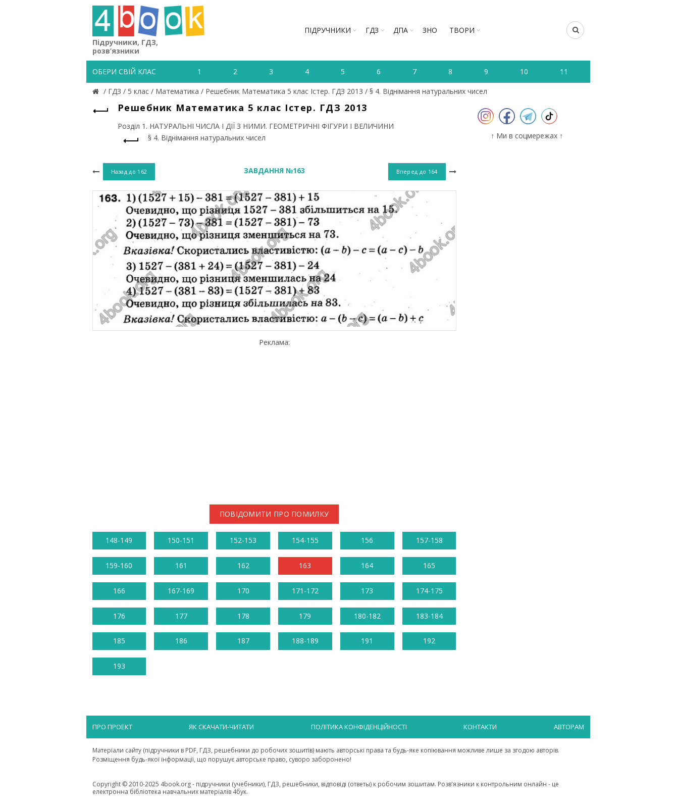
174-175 (429, 590)
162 (243, 565)
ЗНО (430, 30)
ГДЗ (372, 30)
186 (181, 640)
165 (429, 565)
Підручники (327, 30)
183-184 (429, 616)
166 (119, 590)
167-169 (181, 590)
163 (305, 565)
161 (181, 565)
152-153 (243, 540)
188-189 (305, 640)
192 (429, 640)
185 (119, 640)
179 (305, 616)
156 (367, 540)
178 (243, 616)
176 (119, 616)
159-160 (119, 565)
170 (243, 590)
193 (119, 666)
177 (181, 616)
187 (243, 640)
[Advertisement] (274, 417)
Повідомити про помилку (274, 514)
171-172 (305, 590)
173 (367, 590)
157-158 (429, 540)
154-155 (305, 540)
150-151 (181, 540)
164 (367, 565)
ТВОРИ (462, 30)
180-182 (367, 616)
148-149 (119, 540)
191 (367, 640)
